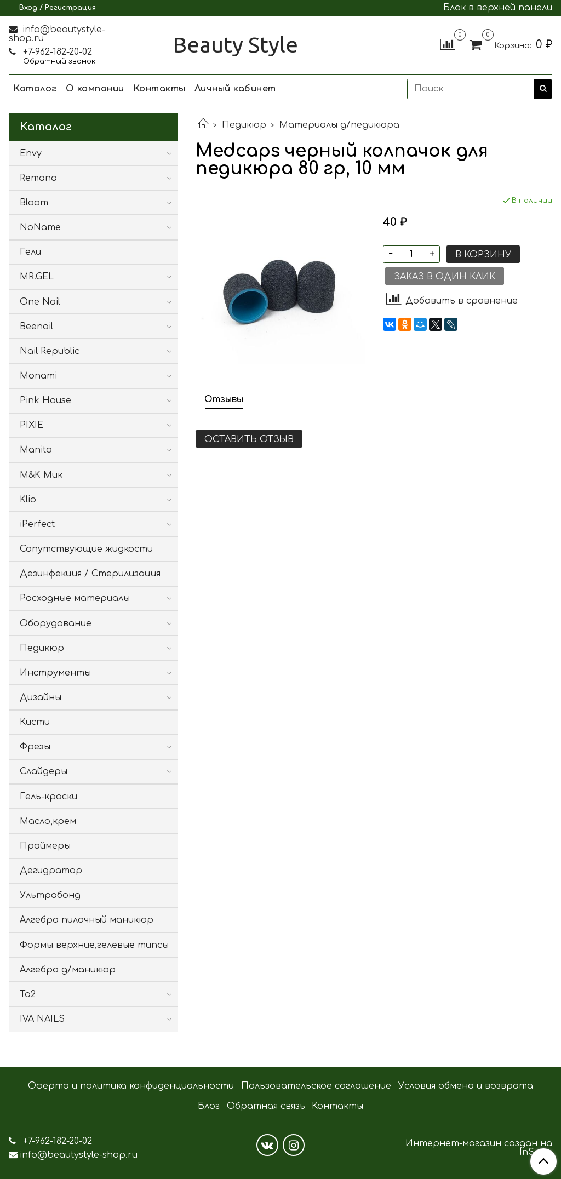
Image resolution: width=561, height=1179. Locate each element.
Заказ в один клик (444, 277)
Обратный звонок (59, 61)
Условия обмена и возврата (465, 1086)
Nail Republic (49, 351)
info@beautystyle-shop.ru (57, 34)
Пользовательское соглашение (316, 1086)
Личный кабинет (235, 89)
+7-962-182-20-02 (56, 52)
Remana (38, 178)
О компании (95, 89)
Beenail (36, 326)
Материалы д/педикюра (339, 125)
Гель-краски (48, 797)
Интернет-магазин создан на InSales (478, 1148)
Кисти (35, 722)
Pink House (45, 400)
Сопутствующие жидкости (86, 549)
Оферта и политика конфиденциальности (131, 1086)
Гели (30, 252)
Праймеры (45, 846)
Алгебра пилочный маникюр (86, 920)
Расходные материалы (75, 598)
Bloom (34, 203)
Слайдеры (43, 771)
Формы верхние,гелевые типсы (94, 945)
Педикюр (244, 125)
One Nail (40, 302)
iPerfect (37, 524)
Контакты (159, 89)
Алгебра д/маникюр (68, 970)
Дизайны (40, 697)
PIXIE (31, 425)
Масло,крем (48, 821)
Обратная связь (266, 1106)
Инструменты (55, 673)
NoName (40, 227)
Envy (31, 153)
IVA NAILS (42, 1019)
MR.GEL (37, 277)
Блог (209, 1106)
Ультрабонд (50, 895)
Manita (36, 450)
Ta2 (28, 994)
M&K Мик (41, 475)
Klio (28, 500)
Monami (38, 376)
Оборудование (55, 623)
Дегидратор (51, 870)
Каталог (35, 89)
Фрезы (35, 747)
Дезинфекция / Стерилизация (90, 574)
